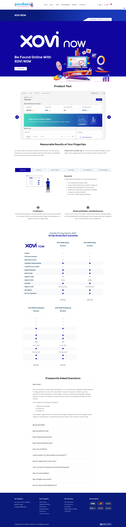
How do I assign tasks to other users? (44, 461)
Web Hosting (42, 502)
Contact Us (82, 5)
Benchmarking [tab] (103, 170)
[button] (17, 117)
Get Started (20, 68)
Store (51, 5)
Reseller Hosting (44, 509)
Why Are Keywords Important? (42, 437)
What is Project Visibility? (41, 473)
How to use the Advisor (40, 449)
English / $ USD (105, 524)
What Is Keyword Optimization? (43, 443)
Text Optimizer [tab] (87, 170)
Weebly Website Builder (70, 509)
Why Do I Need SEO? (39, 425)
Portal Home (93, 19)
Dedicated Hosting (44, 504)
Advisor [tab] (39, 170)
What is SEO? (37, 384)
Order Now (63, 300)
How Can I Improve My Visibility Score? (45, 485)
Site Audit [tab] (71, 170)
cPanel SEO (67, 511)
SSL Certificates (69, 502)
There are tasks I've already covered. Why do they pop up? (51, 467)
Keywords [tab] (23, 170)
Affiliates (74, 5)
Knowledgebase (65, 5)
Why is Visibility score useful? (42, 479)
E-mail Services (68, 504)
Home (45, 5)
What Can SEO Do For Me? (41, 431)
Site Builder (67, 507)
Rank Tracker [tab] (55, 170)
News (57, 5)
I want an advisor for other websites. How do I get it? (49, 455)
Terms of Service (44, 513)
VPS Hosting (42, 507)
